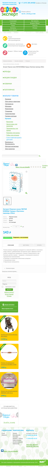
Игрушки (8, 106)
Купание (28, 61)
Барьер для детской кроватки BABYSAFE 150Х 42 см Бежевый (9, 392)
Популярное (9, 90)
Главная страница (7, 61)
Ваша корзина (17, 440)
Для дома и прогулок (12, 101)
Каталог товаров (19, 61)
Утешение (8, 111)
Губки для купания (12, 135)
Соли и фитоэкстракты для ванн (11, 64)
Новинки (8, 84)
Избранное (16, 443)
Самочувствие (10, 114)
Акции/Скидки (10, 78)
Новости (34, 25)
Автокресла (9, 104)
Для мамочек (10, 149)
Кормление (9, 109)
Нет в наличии (7, 237)
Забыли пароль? (9, 292)
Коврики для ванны (13, 133)
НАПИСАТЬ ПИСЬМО (32, 446)
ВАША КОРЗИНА (9, 305)
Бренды (7, 71)
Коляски (8, 99)
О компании (7, 430)
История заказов (18, 442)
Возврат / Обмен (18, 438)
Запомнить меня (10, 287)
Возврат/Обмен (35, 23)
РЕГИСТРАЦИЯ (9, 294)
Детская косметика (12, 146)
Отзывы (35, 28)
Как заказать (35, 21)
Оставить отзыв (45, 166)
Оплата (15, 433)
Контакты (13, 28)
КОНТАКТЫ (30, 430)
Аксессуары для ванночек (11, 125)
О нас (3, 433)
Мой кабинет (13, 30)
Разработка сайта (42, 463)
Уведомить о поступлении (20, 237)
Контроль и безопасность (10, 143)
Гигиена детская (10, 116)
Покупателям (18, 430)
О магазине (13, 21)
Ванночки (9, 122)
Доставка (13, 23)
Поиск (13, 25)
